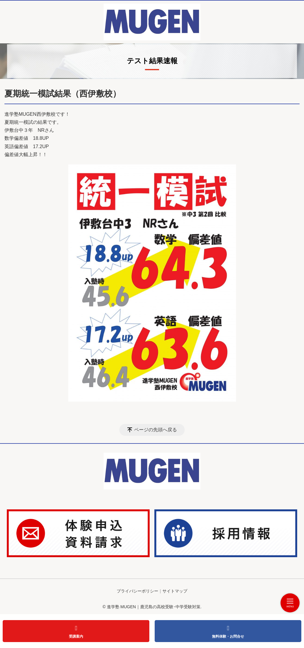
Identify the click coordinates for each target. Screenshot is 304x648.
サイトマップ (174, 591)
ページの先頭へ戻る (155, 429)
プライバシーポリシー (137, 591)
